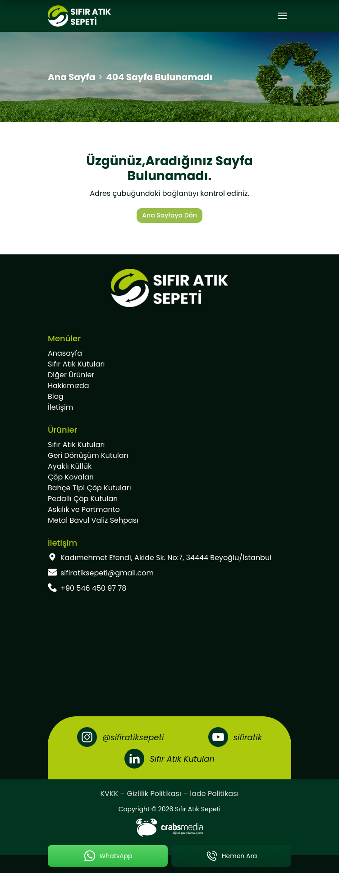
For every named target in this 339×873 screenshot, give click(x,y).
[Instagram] (120, 737)
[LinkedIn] (169, 759)
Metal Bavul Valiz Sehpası (93, 520)
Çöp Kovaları (71, 477)
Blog (56, 396)
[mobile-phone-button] (231, 856)
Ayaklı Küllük (70, 466)
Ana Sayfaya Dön (169, 215)
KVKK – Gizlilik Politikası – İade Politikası (170, 793)
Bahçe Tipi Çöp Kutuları (89, 488)
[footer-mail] (169, 573)
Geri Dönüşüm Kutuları (88, 455)
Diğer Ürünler (71, 375)
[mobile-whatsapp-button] (108, 856)
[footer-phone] (169, 588)
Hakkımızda (68, 385)
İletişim (60, 407)
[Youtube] (235, 737)
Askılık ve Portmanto (84, 509)
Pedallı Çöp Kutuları (83, 498)
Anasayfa (65, 353)
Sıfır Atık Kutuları (76, 364)
